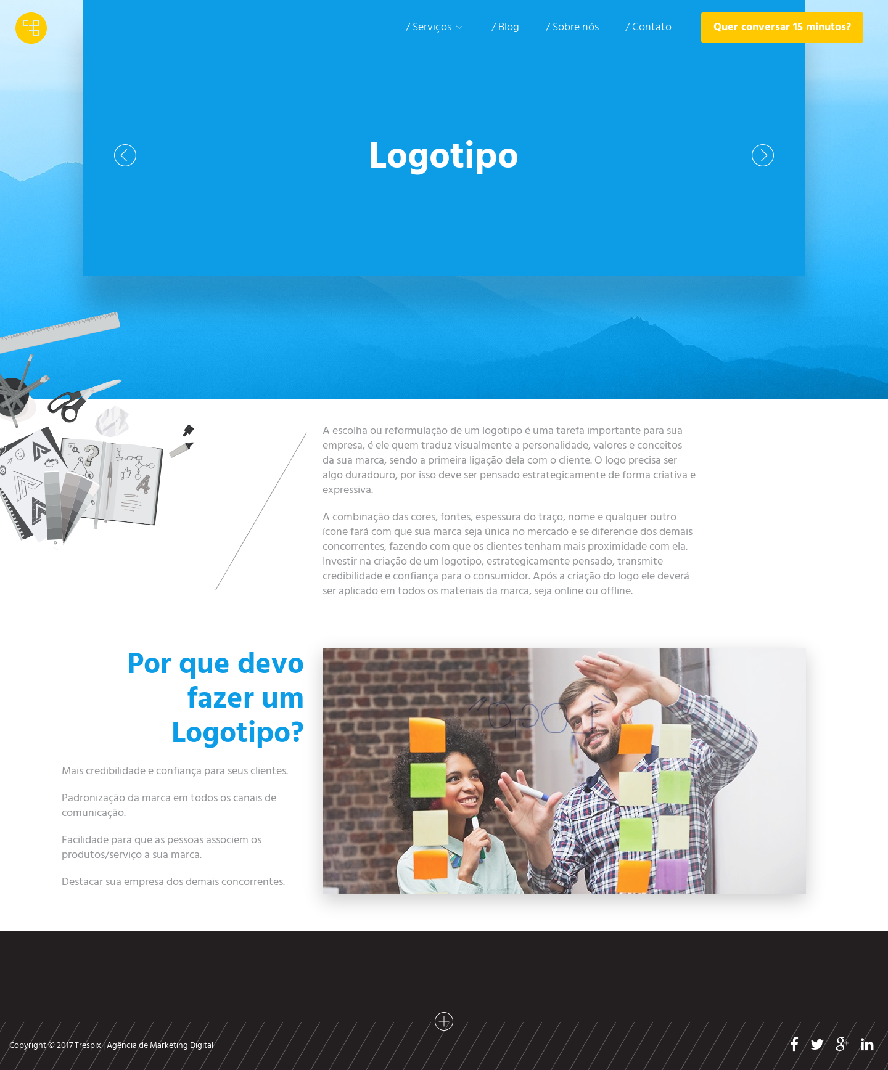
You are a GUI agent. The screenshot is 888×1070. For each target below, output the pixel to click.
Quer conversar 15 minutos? (782, 27)
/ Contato (648, 27)
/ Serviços (435, 27)
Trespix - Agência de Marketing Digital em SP (31, 28)
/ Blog (505, 27)
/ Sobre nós (572, 27)
